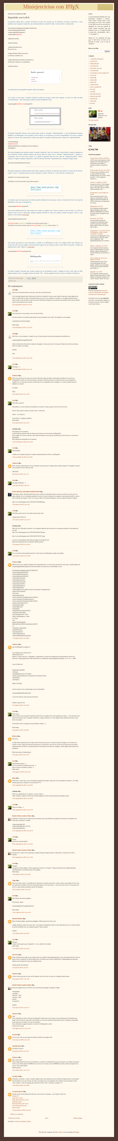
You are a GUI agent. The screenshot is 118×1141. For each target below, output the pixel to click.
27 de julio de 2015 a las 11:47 (20, 755)
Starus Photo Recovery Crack (20, 1100)
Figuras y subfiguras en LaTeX (98, 246)
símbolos (92, 98)
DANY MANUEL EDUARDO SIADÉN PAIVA (26, 491)
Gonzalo (14, 1034)
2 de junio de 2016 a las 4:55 (20, 967)
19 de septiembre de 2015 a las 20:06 (22, 798)
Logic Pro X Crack (17, 1098)
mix (15, 281)
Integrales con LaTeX (96, 272)
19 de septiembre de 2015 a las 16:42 (22, 785)
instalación (93, 84)
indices (92, 82)
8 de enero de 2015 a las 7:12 (20, 474)
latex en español (94, 87)
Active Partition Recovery (19, 1105)
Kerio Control (16, 1107)
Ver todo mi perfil (93, 120)
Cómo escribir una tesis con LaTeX (100, 170)
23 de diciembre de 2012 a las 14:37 (22, 327)
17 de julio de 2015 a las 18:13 (20, 705)
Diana (14, 778)
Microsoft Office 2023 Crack (20, 1103)
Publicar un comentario (16, 1114)
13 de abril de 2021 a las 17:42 (20, 1070)
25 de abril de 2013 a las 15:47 (20, 423)
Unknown (15, 375)
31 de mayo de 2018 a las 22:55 (21, 1040)
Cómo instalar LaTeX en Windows (99, 158)
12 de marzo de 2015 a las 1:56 (21, 504)
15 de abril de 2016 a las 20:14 (20, 948)
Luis (13, 311)
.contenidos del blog (95, 59)
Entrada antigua (77, 1118)
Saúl (13, 290)
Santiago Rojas (16, 1046)
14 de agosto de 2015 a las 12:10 (21, 772)
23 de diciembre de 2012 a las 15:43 (22, 358)
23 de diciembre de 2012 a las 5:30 (22, 304)
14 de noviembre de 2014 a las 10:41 (22, 457)
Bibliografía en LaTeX (96, 206)
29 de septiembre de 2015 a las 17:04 (22, 857)
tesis (91, 103)
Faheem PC (15, 1096)
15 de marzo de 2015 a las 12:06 (21, 556)
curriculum (93, 66)
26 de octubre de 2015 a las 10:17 (21, 889)
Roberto (14, 736)
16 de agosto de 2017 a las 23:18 (21, 1028)
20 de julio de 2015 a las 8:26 (20, 730)
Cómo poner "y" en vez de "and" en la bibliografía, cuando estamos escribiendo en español (100, 232)
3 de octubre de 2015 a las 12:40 (21, 874)
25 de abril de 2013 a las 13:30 (20, 394)
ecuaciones (93, 70)
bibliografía (93, 63)
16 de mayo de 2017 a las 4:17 (20, 1007)
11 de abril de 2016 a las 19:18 (20, 933)
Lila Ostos (15, 954)
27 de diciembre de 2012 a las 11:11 (22, 369)
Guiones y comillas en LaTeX (98, 182)
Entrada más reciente (14, 1118)
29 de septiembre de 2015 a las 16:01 (22, 844)
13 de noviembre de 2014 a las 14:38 (22, 442)
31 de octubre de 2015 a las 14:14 (21, 912)
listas (91, 89)
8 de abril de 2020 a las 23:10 (20, 1051)
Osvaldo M (15, 1076)
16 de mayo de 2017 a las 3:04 (20, 979)
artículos (92, 61)
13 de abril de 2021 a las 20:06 (20, 1085)
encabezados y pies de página (98, 73)
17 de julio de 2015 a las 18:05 (20, 638)
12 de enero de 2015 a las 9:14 (20, 485)
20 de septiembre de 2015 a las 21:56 (22, 810)
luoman (60, 1132)
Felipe (14, 880)
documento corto (95, 68)
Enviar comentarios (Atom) (23, 1121)
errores (92, 75)
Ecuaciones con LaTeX (96, 218)
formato (92, 80)
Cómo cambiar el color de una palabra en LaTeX (98, 258)
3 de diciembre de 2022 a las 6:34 (21, 1110)
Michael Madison (17, 918)
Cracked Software (17, 1091)
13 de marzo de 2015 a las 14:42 (21, 544)
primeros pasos (94, 96)
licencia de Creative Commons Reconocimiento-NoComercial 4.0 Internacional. (98, 292)
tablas (92, 101)
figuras (92, 77)
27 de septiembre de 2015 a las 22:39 (22, 830)
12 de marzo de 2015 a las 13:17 (21, 519)
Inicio (46, 1118)
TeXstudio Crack (17, 1102)
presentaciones (94, 94)
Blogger (77, 1132)
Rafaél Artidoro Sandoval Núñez (21, 816)
